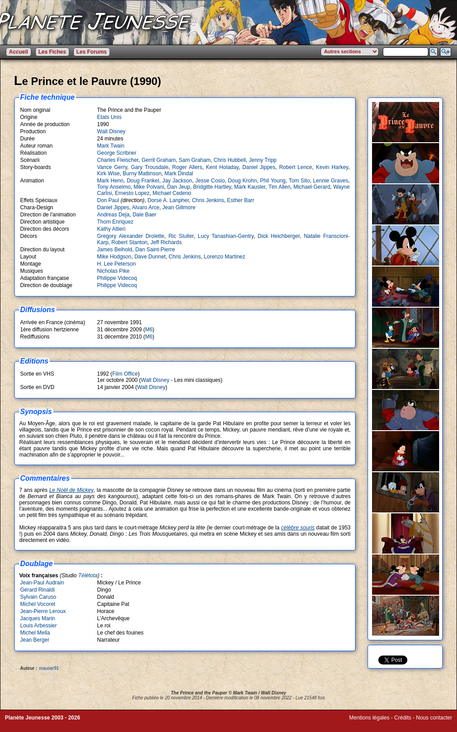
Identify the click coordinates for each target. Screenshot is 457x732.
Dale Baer (144, 215)
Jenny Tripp (262, 160)
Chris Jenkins (208, 200)
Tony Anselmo (114, 187)
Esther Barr (240, 200)
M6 (148, 329)
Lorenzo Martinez (224, 257)
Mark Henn (110, 181)
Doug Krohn (242, 181)
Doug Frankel (143, 181)
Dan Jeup (178, 187)
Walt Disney (111, 131)
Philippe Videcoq (117, 278)
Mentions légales (369, 718)
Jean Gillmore (178, 207)
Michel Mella (35, 633)
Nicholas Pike (113, 271)
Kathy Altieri (111, 229)
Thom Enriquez (115, 222)
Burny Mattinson (142, 173)
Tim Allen (279, 187)
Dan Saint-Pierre (155, 249)
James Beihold (114, 249)
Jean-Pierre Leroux (43, 611)
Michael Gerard (311, 187)
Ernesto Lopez (132, 193)
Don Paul (108, 200)
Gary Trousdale (150, 167)
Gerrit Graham (158, 160)
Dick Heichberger (279, 236)
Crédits (402, 718)
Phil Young (273, 181)
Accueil (18, 52)
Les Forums (91, 52)
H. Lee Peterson (116, 264)
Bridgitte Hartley (212, 187)
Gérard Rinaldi (37, 590)
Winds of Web (365, 724)
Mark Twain (110, 146)
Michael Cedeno (171, 193)
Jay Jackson (177, 181)
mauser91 (49, 668)
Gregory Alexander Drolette (130, 236)
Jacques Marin (37, 618)
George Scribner (116, 153)
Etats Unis (109, 117)
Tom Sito (299, 181)
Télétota (87, 575)
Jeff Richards (166, 242)
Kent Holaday (222, 167)
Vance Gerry (112, 167)
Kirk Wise (108, 173)
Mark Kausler (250, 187)
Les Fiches (52, 52)
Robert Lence (295, 167)
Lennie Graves (330, 181)
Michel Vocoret (37, 604)
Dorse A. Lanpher (168, 200)
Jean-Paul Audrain (42, 583)
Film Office (125, 374)
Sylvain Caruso (38, 597)
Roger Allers (187, 167)
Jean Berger (34, 640)
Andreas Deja (113, 215)
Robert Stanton (129, 242)
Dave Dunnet (149, 257)
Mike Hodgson (114, 257)
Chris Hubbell (230, 160)
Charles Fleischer (118, 160)
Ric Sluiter (181, 236)
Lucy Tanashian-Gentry (226, 236)
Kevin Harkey (332, 167)
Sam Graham (195, 160)
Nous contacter (434, 718)
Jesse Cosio (210, 181)
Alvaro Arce (145, 207)
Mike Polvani (149, 187)
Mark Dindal (179, 173)
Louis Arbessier (38, 625)
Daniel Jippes (258, 167)
